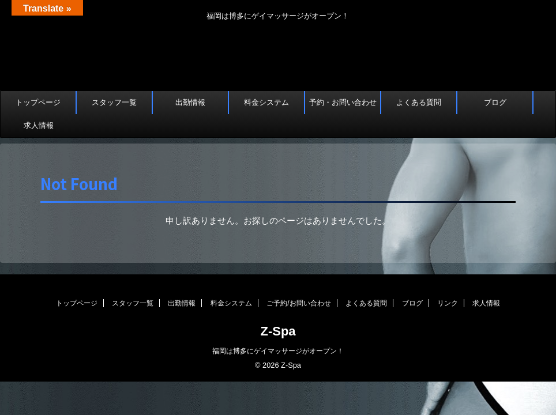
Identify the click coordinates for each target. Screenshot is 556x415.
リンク (447, 303)
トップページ (38, 102)
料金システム (266, 102)
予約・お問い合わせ (343, 102)
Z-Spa (277, 331)
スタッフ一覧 (114, 102)
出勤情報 (190, 102)
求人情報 (39, 125)
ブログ (495, 102)
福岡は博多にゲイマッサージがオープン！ (278, 351)
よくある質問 (418, 102)
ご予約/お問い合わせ (298, 303)
